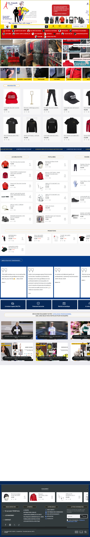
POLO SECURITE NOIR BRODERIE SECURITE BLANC (39, 236)
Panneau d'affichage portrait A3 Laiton (32, 107)
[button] (5, 112)
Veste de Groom (49, 206)
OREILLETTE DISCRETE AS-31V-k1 (52, 195)
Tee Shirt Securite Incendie (17, 162)
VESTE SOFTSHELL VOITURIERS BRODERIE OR (32, 135)
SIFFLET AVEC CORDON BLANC (16, 205)
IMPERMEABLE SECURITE (12, 236)
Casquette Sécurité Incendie (11, 107)
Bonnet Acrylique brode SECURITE (51, 162)
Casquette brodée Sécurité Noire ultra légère (13, 247)
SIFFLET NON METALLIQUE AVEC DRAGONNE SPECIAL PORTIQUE (17, 194)
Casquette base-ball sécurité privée (72, 107)
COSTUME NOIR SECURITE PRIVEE (52, 135)
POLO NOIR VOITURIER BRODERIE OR (72, 135)
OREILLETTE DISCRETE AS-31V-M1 (52, 184)
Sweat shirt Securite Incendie (18, 183)
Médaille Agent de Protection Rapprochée (53, 216)
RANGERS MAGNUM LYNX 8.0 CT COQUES (17, 216)
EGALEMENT (45, 489)
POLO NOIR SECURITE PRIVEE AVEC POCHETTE (12, 135)
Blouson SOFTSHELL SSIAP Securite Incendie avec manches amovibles (52, 173)
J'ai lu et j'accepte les (76, 520)
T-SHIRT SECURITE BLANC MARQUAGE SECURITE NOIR (65, 236)
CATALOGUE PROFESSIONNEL (62, 314)
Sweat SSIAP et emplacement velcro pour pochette (18, 172)
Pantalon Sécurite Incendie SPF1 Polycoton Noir (52, 107)
